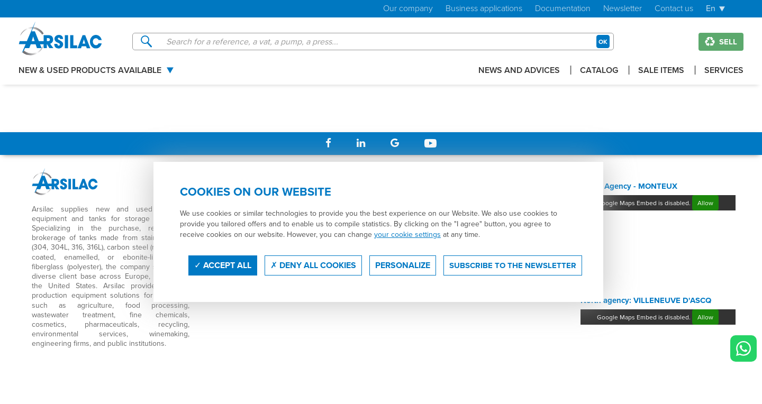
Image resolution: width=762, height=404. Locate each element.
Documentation (563, 9)
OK (602, 41)
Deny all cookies (313, 265)
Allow (705, 202)
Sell (721, 42)
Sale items (661, 71)
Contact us (674, 9)
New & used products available (90, 71)
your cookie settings (407, 234)
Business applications (484, 9)
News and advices (519, 71)
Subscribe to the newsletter (512, 265)
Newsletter (622, 9)
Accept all (222, 265)
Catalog (599, 71)
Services (723, 71)
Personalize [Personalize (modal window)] (402, 265)
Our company (408, 9)
